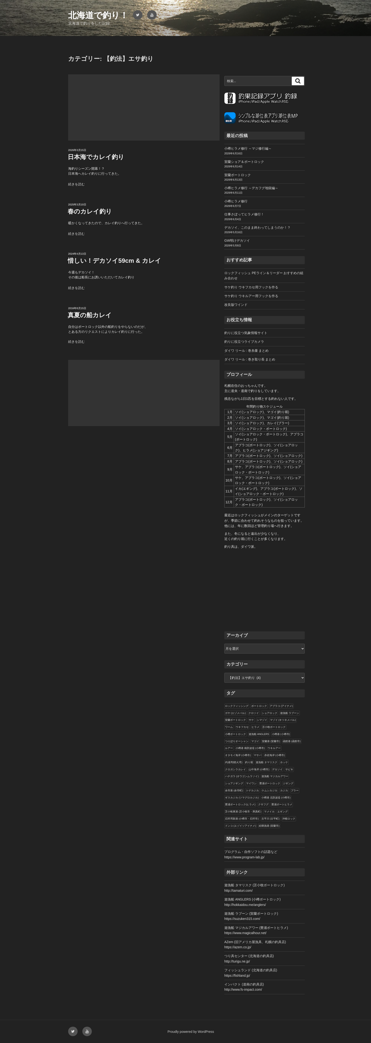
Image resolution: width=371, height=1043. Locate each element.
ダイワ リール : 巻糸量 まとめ (246, 350)
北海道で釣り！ (98, 15)
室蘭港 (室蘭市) (271, 741)
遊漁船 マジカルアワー (274, 776)
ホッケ (284, 762)
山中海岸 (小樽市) (259, 769)
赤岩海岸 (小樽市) (274, 755)
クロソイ (253, 713)
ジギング (288, 783)
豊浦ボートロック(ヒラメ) (240, 804)
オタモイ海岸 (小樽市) (238, 755)
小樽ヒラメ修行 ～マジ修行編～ (248, 148)
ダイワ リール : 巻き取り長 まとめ (249, 359)
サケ (251, 719)
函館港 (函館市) (292, 741)
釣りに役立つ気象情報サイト (245, 333)
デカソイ (277, 769)
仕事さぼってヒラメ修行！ (244, 214)
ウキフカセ (242, 727)
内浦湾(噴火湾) (233, 762)
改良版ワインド (235, 305)
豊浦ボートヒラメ (281, 804)
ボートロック (259, 705)
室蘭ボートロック (237, 175)
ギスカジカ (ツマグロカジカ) (242, 797)
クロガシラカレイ (235, 769)
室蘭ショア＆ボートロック (244, 162)
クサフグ (263, 804)
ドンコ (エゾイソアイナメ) (240, 825)
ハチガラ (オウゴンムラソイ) (242, 776)
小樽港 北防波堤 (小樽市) (276, 797)
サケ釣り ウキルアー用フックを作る (251, 296)
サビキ (289, 769)
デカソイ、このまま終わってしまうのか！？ (257, 227)
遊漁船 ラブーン (289, 713)
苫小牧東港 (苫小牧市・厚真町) (243, 811)
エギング (282, 811)
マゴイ (255, 741)
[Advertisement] (144, 107)
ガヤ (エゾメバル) (235, 713)
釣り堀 (249, 762)
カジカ (284, 790)
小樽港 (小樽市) (281, 734)
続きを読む (76, 184)
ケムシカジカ (269, 790)
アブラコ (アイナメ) (281, 705)
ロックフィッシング (236, 705)
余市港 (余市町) (234, 790)
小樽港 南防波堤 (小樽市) (250, 748)
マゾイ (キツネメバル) (283, 719)
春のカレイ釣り (90, 211)
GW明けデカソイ (237, 240)
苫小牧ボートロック (274, 727)
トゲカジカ (252, 790)
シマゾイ (262, 719)
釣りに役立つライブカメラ (244, 341)
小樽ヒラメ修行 (235, 201)
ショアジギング (234, 783)
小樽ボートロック (235, 734)
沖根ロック (288, 818)
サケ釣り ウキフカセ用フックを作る (251, 287)
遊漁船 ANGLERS (259, 734)
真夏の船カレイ (90, 315)
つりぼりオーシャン (236, 741)
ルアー (229, 748)
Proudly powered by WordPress (191, 1032)
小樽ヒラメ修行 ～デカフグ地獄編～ (251, 188)
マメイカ (269, 811)
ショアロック (269, 713)
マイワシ (251, 783)
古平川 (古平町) (270, 818)
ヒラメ (255, 727)
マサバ (257, 755)
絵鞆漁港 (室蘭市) (269, 825)
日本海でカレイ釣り (96, 156)
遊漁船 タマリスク (266, 762)
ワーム (229, 727)
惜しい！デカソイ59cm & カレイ (114, 260)
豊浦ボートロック (269, 783)
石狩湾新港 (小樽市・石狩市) (242, 818)
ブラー (295, 790)
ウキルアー (274, 748)
